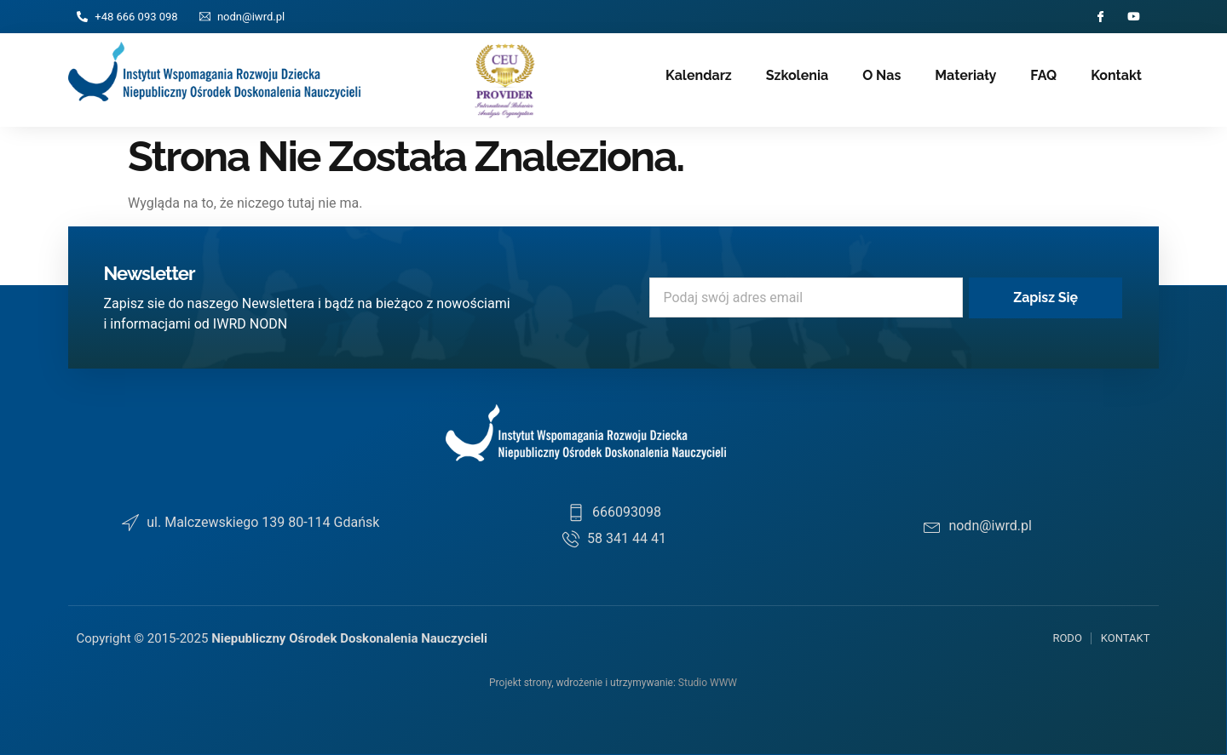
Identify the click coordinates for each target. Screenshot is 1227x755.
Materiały (965, 75)
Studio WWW (707, 683)
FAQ (1043, 75)
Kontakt (1116, 75)
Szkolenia (797, 75)
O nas (881, 75)
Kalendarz (698, 75)
